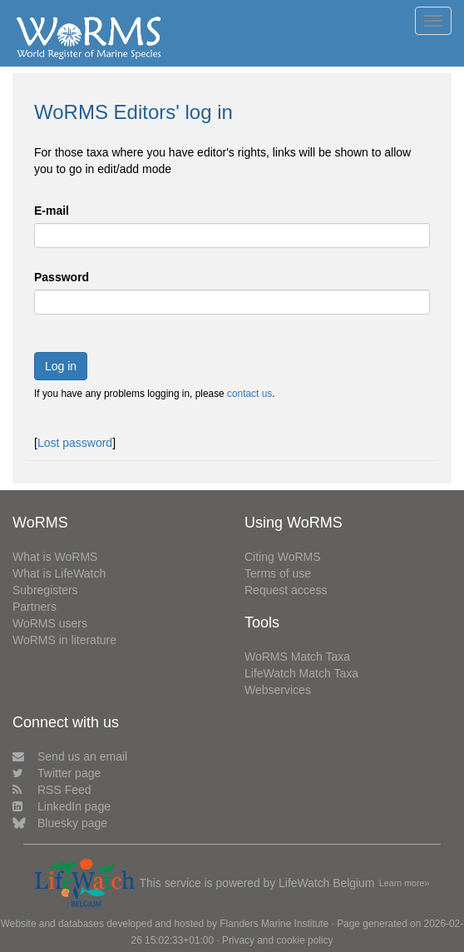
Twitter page (56, 773)
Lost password (74, 442)
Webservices (277, 690)
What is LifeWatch (59, 573)
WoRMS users (49, 623)
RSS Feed (51, 789)
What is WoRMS (54, 556)
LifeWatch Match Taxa (301, 673)
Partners (34, 606)
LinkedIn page (61, 806)
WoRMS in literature (64, 640)
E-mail (51, 210)
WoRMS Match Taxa (297, 656)
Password (61, 277)
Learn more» (404, 883)
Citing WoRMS (282, 556)
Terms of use (277, 573)
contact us (249, 393)
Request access (286, 590)
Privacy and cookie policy (277, 940)
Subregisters (45, 590)
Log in (61, 366)
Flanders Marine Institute (274, 924)
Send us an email (69, 756)
